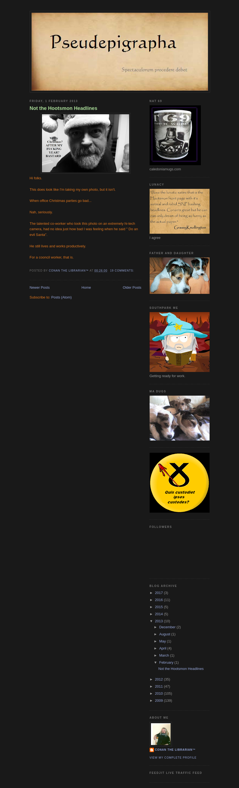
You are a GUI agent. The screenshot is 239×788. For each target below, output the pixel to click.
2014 (159, 614)
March (164, 655)
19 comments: (122, 270)
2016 (159, 600)
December (168, 627)
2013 (159, 621)
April (163, 648)
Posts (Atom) (61, 297)
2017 (159, 593)
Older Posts (132, 287)
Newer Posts (40, 287)
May (163, 641)
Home (86, 287)
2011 (159, 686)
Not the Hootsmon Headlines (64, 108)
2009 (159, 700)
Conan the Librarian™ (175, 749)
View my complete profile (173, 757)
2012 (159, 679)
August (165, 634)
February (166, 662)
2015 (159, 607)
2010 (159, 693)
